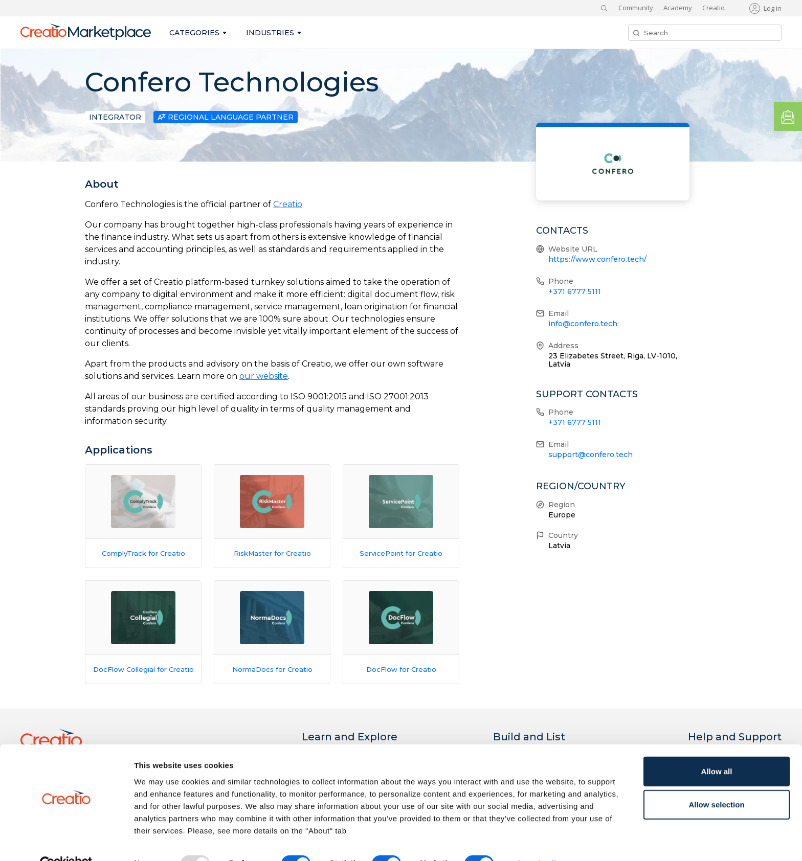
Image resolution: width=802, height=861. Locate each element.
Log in (773, 8)
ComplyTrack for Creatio (143, 553)
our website (263, 376)
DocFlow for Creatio (401, 669)
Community (635, 7)
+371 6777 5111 (574, 291)
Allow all (716, 748)
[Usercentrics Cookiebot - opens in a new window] (66, 841)
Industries (270, 32)
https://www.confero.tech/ (597, 259)
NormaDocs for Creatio (272, 669)
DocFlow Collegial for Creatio (143, 669)
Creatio (713, 7)
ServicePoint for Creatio (401, 553)
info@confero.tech (582, 324)
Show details (537, 840)
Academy (677, 7)
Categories (194, 32)
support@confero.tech (590, 454)
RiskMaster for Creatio (272, 553)
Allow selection (716, 782)
